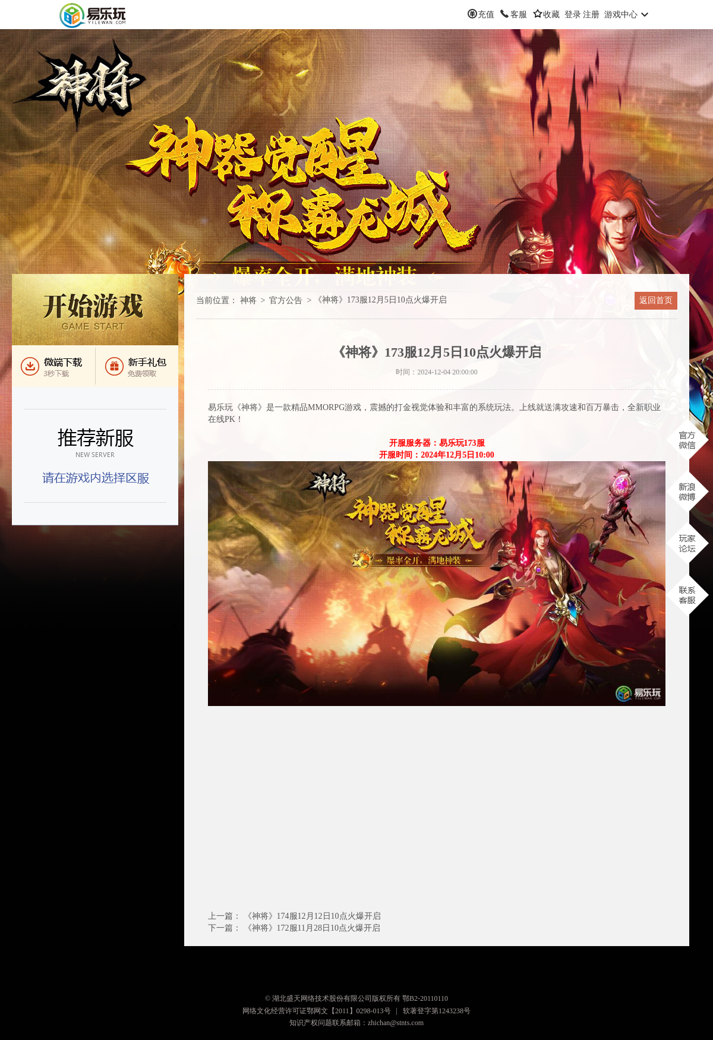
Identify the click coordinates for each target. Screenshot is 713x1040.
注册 (591, 14)
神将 (248, 300)
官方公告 (285, 300)
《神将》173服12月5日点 (380, 299)
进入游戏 (95, 309)
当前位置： (217, 300)
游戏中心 (621, 14)
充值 (486, 14)
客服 (518, 14)
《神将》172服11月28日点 (312, 928)
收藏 (551, 14)
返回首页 (656, 300)
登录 (572, 14)
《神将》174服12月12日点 (312, 916)
